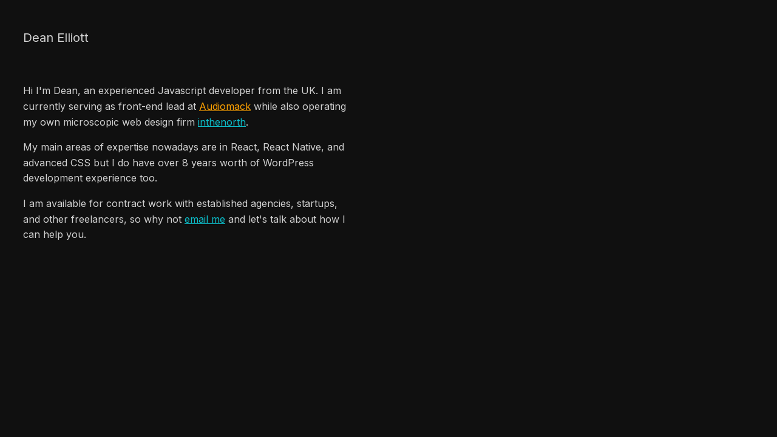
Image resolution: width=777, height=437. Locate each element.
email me (205, 219)
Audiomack (225, 106)
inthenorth (222, 122)
